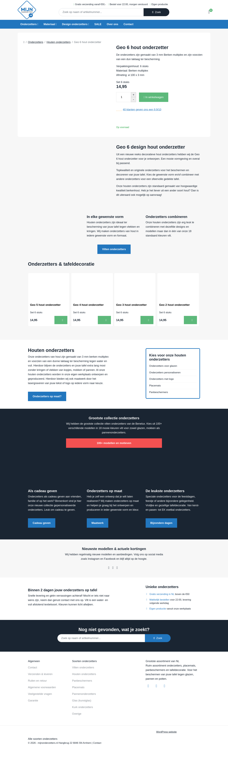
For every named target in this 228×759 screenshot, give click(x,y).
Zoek (156, 12)
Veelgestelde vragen (40, 693)
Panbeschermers (159, 393)
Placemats (155, 386)
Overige (76, 713)
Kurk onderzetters (82, 706)
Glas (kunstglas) (81, 700)
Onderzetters (28, 24)
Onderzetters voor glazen (164, 366)
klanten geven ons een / (142, 109)
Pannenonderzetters (84, 693)
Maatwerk (97, 522)
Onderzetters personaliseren (166, 373)
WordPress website (166, 731)
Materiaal (49, 24)
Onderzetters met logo (162, 379)
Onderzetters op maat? (47, 396)
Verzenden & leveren (40, 673)
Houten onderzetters (84, 673)
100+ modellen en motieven (114, 442)
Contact (128, 24)
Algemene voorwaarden (42, 687)
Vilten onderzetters (114, 249)
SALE (97, 24)
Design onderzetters (74, 24)
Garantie (33, 700)
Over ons (112, 24)
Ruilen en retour (37, 680)
